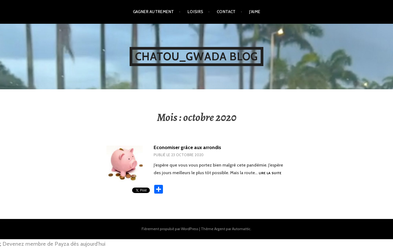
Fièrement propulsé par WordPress (170, 228)
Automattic (241, 228)
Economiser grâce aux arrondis (187, 147)
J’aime (254, 11)
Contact (226, 11)
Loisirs (195, 11)
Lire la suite (270, 173)
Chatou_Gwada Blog (196, 56)
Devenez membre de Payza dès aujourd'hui (53, 244)
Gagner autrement (153, 11)
